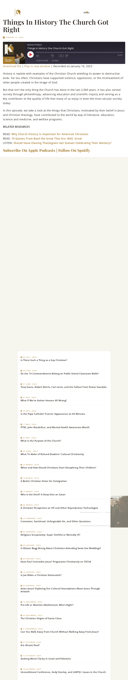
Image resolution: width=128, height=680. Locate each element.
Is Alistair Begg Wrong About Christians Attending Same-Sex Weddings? (61, 548)
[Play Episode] (30, 54)
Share (55, 60)
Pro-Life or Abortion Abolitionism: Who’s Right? (47, 604)
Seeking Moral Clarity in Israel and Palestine (46, 658)
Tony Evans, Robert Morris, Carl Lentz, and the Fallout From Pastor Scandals (64, 386)
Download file (12, 66)
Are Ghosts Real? (30, 645)
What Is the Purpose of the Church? (41, 440)
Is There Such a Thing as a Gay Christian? (44, 360)
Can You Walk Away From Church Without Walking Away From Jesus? (60, 631)
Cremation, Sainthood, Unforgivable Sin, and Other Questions (56, 521)
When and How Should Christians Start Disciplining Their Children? (58, 467)
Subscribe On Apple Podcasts (29, 150)
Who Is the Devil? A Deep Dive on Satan (43, 494)
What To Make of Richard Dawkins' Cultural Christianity (52, 454)
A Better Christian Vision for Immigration (44, 481)
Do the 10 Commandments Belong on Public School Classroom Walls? (60, 373)
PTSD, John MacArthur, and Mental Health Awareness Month (55, 427)
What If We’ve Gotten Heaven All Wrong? (44, 400)
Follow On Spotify (74, 150)
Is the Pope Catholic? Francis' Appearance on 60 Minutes (53, 413)
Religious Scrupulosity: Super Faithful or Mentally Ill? (50, 534)
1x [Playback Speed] (61, 56)
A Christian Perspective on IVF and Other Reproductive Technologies (59, 507)
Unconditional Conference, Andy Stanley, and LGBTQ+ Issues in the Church (63, 672)
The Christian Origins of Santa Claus (41, 618)
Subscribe (42, 60)
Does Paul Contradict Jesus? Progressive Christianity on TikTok (56, 561)
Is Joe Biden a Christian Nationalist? (41, 575)
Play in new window (37, 66)
